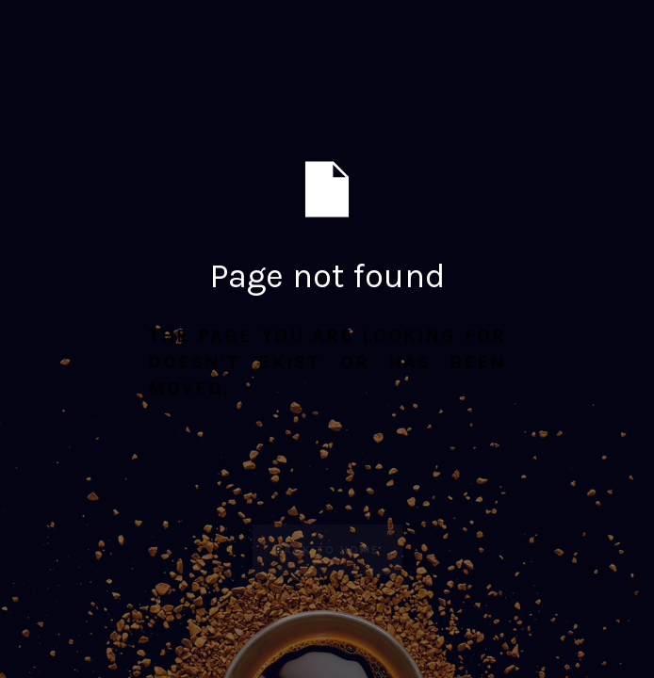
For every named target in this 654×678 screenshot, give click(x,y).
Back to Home (327, 550)
